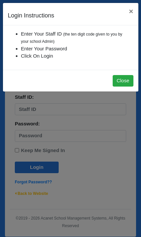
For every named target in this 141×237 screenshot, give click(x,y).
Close (123, 80)
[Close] (131, 11)
